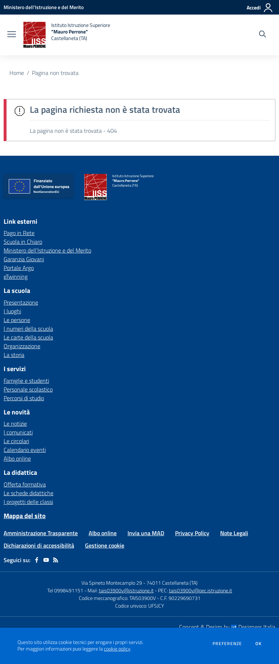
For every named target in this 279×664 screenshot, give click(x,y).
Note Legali (234, 533)
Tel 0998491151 (65, 590)
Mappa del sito (25, 516)
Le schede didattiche (28, 493)
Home (16, 72)
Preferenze (227, 643)
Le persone (17, 319)
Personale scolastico (28, 389)
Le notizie (15, 423)
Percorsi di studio (24, 398)
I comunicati (18, 432)
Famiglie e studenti (26, 380)
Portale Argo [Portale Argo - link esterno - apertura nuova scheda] (19, 267)
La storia (14, 354)
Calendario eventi (25, 449)
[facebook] (36, 560)
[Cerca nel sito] (262, 35)
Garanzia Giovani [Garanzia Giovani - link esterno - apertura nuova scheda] (24, 259)
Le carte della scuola (28, 337)
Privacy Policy (192, 533)
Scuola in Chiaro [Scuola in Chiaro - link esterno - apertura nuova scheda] (23, 241)
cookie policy (117, 649)
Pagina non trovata (55, 72)
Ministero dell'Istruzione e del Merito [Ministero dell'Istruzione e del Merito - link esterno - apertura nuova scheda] (47, 250)
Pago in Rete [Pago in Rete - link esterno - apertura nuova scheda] (19, 232)
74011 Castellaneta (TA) (172, 583)
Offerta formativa (25, 484)
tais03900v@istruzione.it (126, 590)
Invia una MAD (146, 533)
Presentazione (21, 302)
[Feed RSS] (55, 560)
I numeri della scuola (28, 328)
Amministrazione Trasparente (41, 533)
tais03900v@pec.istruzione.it (200, 590)
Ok (258, 643)
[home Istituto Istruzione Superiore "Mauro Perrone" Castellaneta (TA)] (66, 35)
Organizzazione (22, 346)
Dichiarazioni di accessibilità (39, 545)
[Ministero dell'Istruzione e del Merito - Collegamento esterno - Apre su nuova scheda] (44, 7)
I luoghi (12, 311)
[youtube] (46, 560)
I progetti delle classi (28, 501)
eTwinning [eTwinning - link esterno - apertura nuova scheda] (16, 276)
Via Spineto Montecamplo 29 (111, 583)
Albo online (17, 458)
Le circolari (16, 441)
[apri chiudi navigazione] (11, 35)
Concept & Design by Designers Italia (227, 627)
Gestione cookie (104, 545)
